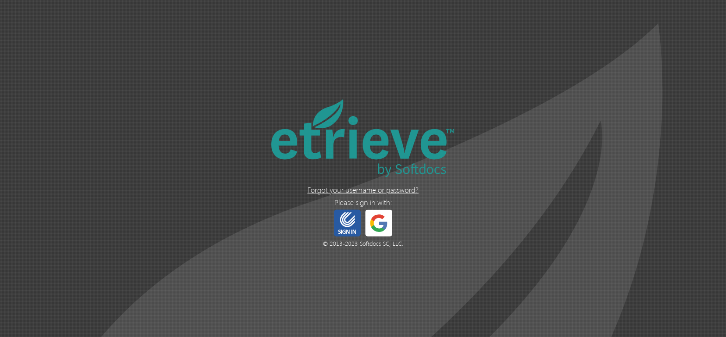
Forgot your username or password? (363, 189)
